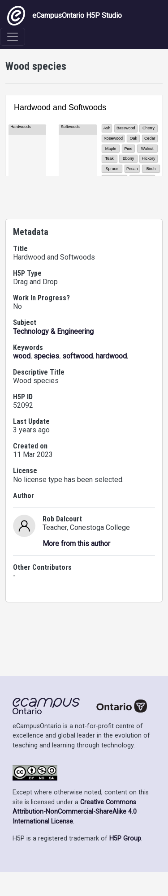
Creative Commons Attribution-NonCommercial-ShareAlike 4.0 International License (75, 836)
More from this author (76, 620)
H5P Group (125, 862)
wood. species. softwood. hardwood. (70, 432)
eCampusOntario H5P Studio (64, 16)
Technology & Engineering (53, 408)
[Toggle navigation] (12, 37)
